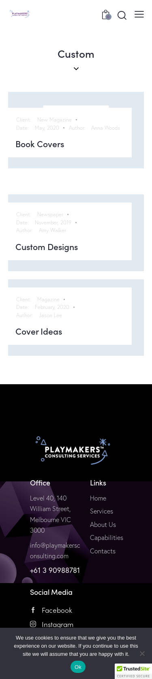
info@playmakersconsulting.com (55, 550)
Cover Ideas (38, 331)
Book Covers (39, 144)
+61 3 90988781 (55, 570)
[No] (142, 653)
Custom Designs (46, 247)
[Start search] (122, 15)
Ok (78, 667)
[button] (133, 671)
